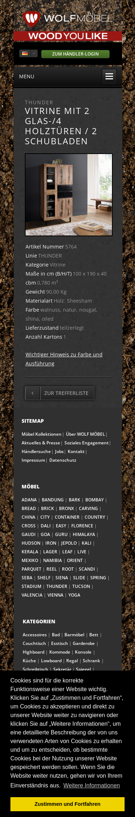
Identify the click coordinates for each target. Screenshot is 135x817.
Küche (29, 661)
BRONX (66, 508)
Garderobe (84, 643)
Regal (72, 661)
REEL (51, 569)
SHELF (43, 578)
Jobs (59, 451)
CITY (45, 517)
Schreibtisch (35, 669)
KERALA (30, 552)
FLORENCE (82, 526)
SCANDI (87, 569)
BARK (74, 500)
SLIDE (79, 578)
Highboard (33, 652)
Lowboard (51, 661)
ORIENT (75, 560)
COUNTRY (95, 517)
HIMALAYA (84, 534)
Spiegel (83, 669)
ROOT (68, 569)
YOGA (74, 595)
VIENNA (55, 595)
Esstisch (59, 643)
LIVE (81, 552)
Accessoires (35, 635)
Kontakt (76, 451)
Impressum (33, 460)
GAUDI (29, 534)
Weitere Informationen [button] (91, 785)
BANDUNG (53, 500)
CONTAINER (67, 517)
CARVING (88, 508)
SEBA (27, 578)
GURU (61, 534)
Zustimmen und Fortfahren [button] (67, 804)
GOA (45, 534)
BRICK (47, 508)
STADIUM (31, 586)
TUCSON (81, 586)
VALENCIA (32, 595)
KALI (86, 543)
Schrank (91, 661)
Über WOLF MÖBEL (85, 434)
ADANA (29, 500)
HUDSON (31, 543)
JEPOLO (69, 543)
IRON (50, 543)
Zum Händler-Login (75, 54)
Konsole (83, 652)
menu (68, 76)
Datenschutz (62, 460)
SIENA (61, 578)
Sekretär (62, 669)
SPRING (98, 578)
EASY (61, 526)
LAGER (50, 552)
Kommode (59, 652)
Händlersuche (36, 451)
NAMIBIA (52, 560)
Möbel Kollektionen (42, 434)
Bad (56, 635)
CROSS (29, 526)
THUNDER (56, 586)
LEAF (67, 552)
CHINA (28, 517)
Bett (93, 635)
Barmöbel (74, 635)
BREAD (29, 508)
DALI (46, 526)
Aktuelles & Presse (41, 443)
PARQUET (31, 569)
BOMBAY (94, 500)
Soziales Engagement (86, 443)
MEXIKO (30, 560)
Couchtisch (34, 643)
